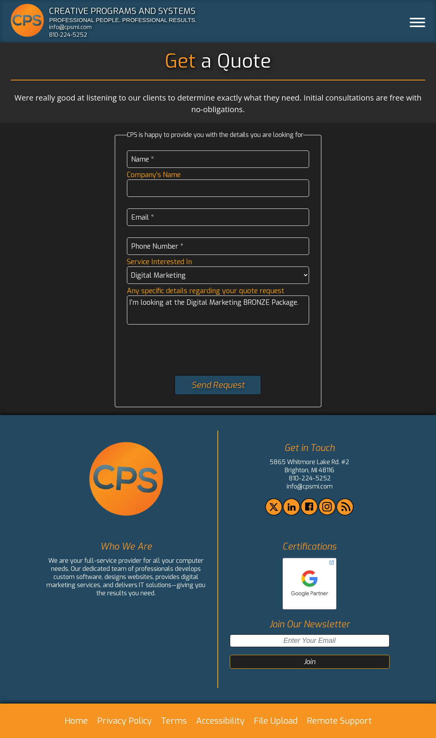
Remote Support (339, 720)
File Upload (276, 720)
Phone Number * (157, 246)
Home (76, 720)
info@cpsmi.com (70, 27)
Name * (142, 159)
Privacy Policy (124, 720)
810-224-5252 (68, 35)
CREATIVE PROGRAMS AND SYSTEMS (122, 11)
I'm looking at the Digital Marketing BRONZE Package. (218, 310)
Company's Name (154, 174)
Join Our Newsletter (309, 624)
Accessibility (220, 720)
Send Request (218, 385)
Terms (174, 720)
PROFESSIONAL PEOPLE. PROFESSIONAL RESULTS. (123, 20)
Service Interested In (159, 261)
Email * (142, 217)
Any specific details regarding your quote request (205, 291)
